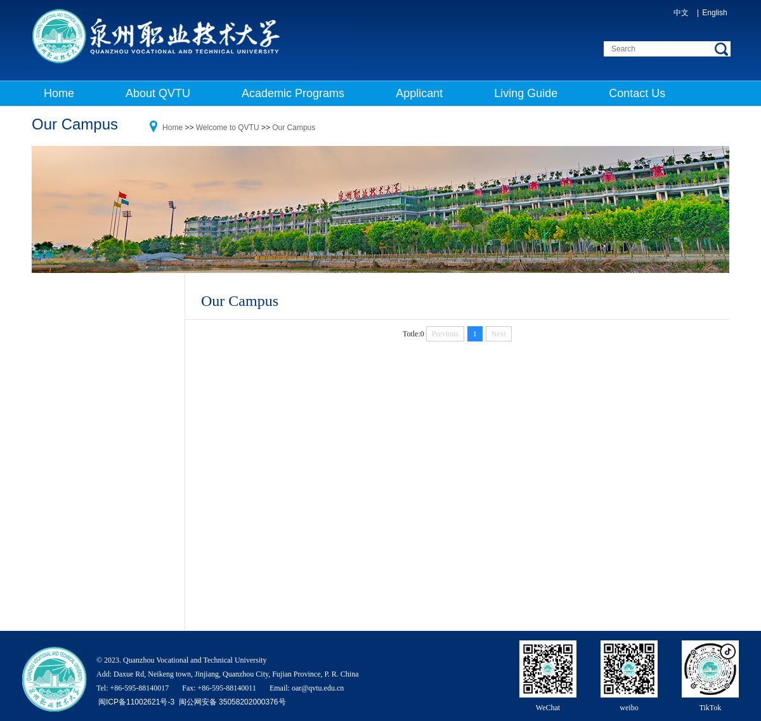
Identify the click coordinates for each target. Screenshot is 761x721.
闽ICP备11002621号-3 (137, 702)
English (714, 12)
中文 (681, 12)
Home (59, 93)
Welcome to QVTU (227, 127)
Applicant (419, 93)
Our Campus (293, 127)
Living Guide (525, 93)
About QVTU (158, 93)
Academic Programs (293, 93)
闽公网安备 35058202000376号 (230, 702)
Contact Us (637, 93)
